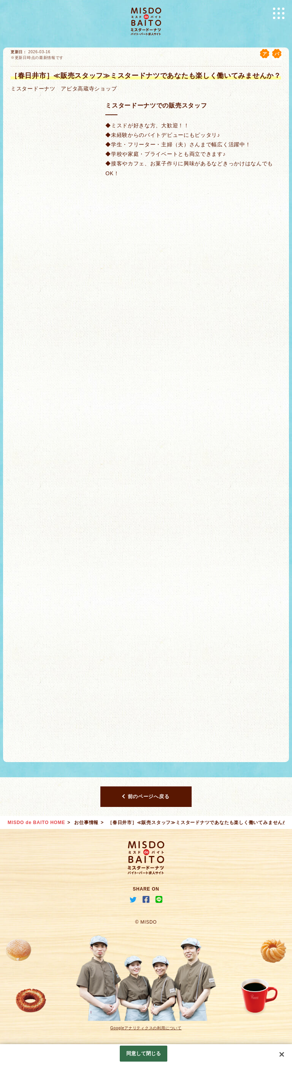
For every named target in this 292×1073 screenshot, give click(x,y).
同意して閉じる (143, 1053)
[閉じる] (281, 1054)
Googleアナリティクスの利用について (146, 1028)
